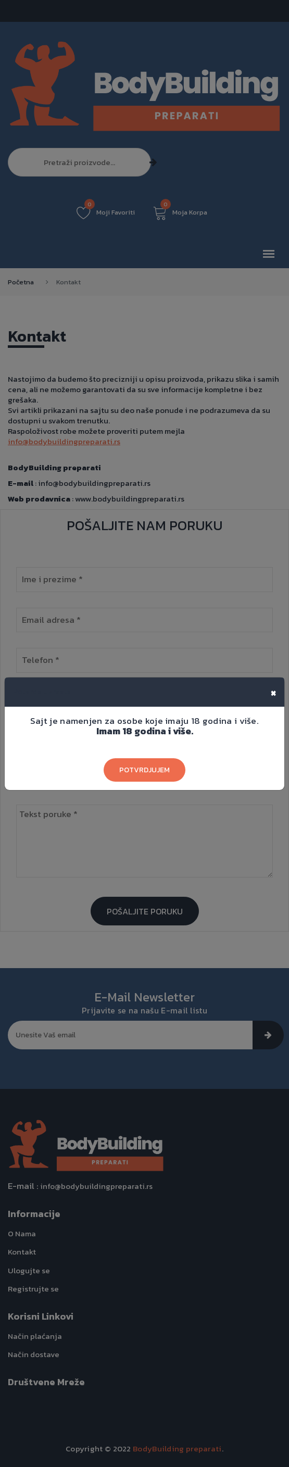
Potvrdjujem (144, 769)
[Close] (273, 692)
